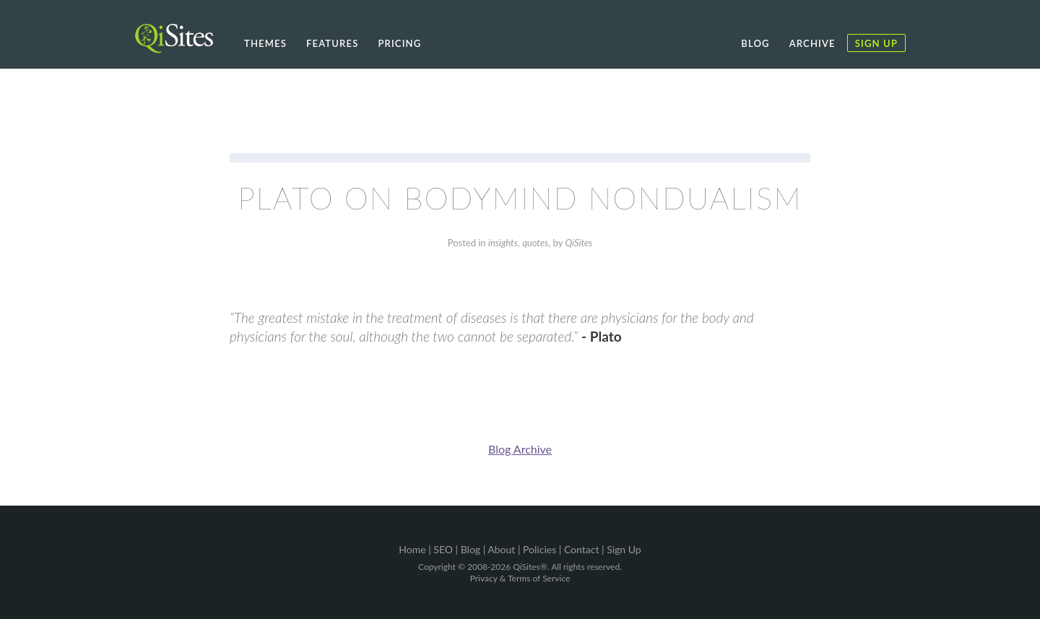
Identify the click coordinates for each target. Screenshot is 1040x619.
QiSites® (530, 566)
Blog (755, 43)
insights (503, 242)
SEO (443, 549)
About (501, 549)
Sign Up (876, 43)
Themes (265, 43)
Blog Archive (520, 449)
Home (412, 549)
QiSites (578, 242)
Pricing (399, 43)
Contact (581, 549)
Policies (539, 549)
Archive (812, 43)
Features (332, 43)
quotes (535, 242)
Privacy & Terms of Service (520, 578)
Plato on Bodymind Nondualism (520, 198)
